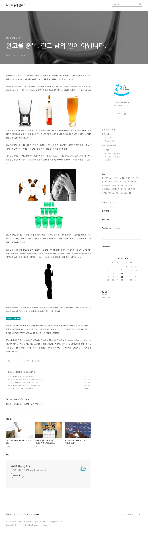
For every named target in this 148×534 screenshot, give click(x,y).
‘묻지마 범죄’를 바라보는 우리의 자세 (20, 376)
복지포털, (123, 181)
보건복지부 (35, 514)
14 (122, 273)
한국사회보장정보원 (21, 514)
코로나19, (127, 193)
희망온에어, (132, 189)
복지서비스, (106, 189)
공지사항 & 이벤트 (109, 145)
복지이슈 (108, 138)
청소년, (116, 181)
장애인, (122, 177)
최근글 (104, 202)
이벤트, (104, 193)
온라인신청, (122, 189)
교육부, (115, 177)
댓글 (8, 454)
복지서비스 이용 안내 (112, 157)
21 (122, 276)
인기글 (112, 202)
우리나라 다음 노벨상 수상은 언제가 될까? (21, 382)
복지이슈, (129, 185)
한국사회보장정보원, (109, 185)
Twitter (116, 228)
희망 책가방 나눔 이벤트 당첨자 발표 (20, 388)
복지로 (8, 514)
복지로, (114, 189)
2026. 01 (122, 258)
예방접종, (111, 193)
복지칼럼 (108, 160)
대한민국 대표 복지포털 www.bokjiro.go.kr (28, 470)
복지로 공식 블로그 (16, 5)
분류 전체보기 (108, 129)
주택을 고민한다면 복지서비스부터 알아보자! (22, 385)
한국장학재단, (107, 177)
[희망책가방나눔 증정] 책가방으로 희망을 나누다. (24, 379)
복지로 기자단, (107, 181)
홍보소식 (19, 372)
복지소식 (11, 372)
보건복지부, (130, 177)
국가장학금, (132, 181)
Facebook (106, 228)
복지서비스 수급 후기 (112, 153)
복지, (137, 177)
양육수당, (119, 193)
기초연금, (121, 185)
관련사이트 (129, 514)
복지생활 (105, 150)
